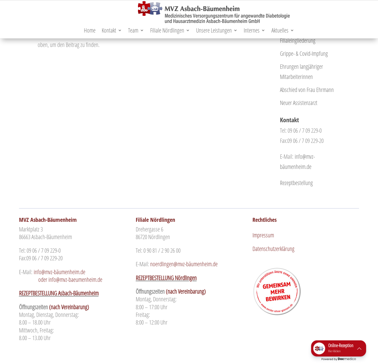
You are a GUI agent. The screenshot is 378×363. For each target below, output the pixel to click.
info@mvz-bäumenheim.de (60, 272)
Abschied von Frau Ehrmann (307, 90)
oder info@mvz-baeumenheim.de (71, 275)
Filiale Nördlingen (167, 31)
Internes (252, 31)
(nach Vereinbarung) (69, 307)
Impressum (263, 235)
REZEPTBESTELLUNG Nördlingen (166, 278)
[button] (338, 348)
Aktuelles (279, 31)
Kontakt (109, 31)
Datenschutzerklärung (273, 249)
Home (89, 31)
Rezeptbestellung (296, 183)
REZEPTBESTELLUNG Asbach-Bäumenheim (59, 293)
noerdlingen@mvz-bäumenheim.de (184, 264)
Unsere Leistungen (214, 31)
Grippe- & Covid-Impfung (304, 53)
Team (133, 31)
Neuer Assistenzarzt (298, 103)
